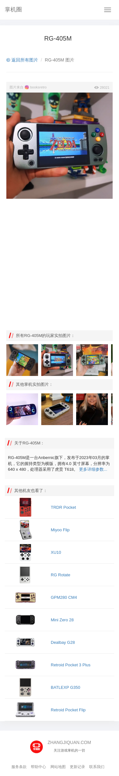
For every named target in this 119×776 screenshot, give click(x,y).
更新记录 (77, 767)
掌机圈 (13, 9)
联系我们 (96, 767)
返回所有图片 (22, 59)
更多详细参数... (93, 469)
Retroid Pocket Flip (68, 710)
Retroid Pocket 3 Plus (70, 665)
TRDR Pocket (63, 507)
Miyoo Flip (60, 529)
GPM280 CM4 (64, 597)
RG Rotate (60, 574)
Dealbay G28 (63, 642)
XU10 (56, 552)
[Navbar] (107, 10)
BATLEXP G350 (65, 687)
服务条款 (19, 767)
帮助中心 (38, 767)
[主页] (39, 744)
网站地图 (58, 767)
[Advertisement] (59, 264)
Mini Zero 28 (62, 620)
